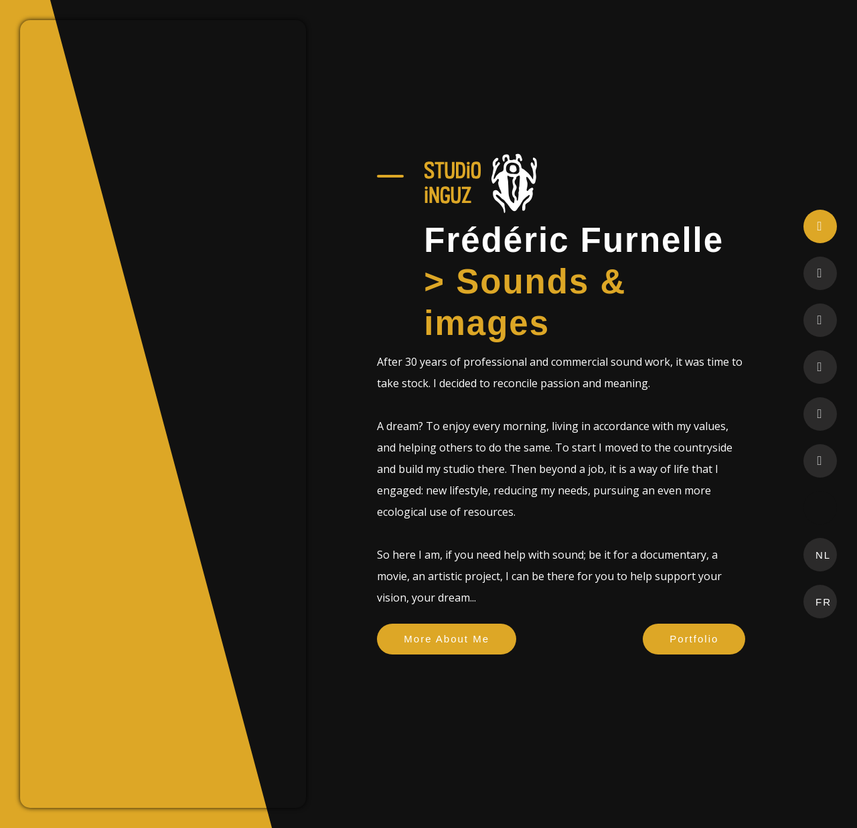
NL (826, 554)
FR (826, 601)
